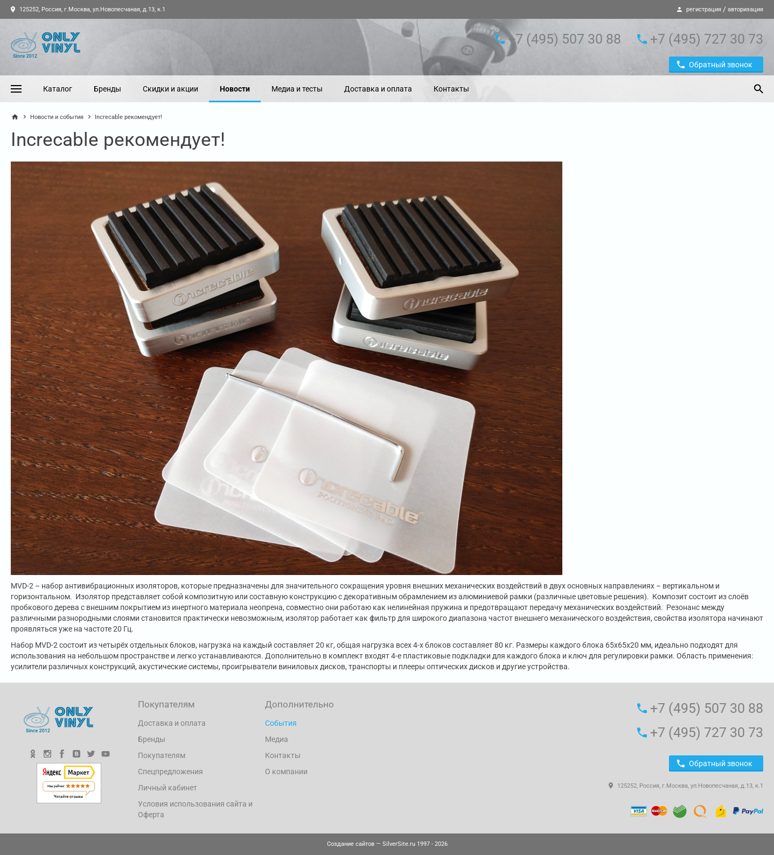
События (281, 723)
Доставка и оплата (378, 89)
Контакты (451, 89)
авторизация (745, 9)
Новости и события (56, 117)
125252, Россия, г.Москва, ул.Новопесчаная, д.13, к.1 (88, 9)
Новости (235, 89)
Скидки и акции (170, 89)
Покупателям (161, 755)
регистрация (703, 9)
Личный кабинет (167, 787)
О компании (286, 771)
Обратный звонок (714, 65)
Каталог (57, 89)
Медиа (276, 739)
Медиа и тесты (297, 89)
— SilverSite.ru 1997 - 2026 (387, 843)
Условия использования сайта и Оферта (195, 809)
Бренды (107, 89)
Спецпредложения (170, 771)
